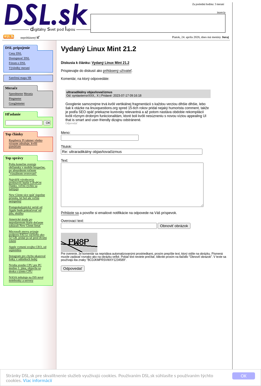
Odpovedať (71, 123)
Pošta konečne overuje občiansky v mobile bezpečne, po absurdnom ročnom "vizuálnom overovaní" (27, 169)
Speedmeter (16, 93)
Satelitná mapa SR (20, 77)
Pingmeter (15, 98)
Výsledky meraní (19, 67)
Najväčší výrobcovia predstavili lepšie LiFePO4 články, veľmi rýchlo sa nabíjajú (25, 184)
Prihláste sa (70, 221)
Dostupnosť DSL (19, 58)
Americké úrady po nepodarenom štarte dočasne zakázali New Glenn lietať (26, 222)
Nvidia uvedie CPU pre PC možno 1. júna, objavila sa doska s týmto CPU (25, 268)
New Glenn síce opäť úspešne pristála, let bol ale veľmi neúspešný (27, 198)
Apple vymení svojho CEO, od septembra (27, 248)
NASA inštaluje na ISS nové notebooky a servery (26, 279)
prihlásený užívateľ (117, 71)
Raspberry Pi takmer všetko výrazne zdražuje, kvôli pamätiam (25, 143)
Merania (28, 93)
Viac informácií (37, 381)
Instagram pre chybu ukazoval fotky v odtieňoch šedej (27, 257)
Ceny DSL (15, 53)
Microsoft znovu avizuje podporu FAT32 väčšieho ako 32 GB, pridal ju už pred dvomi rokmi (28, 236)
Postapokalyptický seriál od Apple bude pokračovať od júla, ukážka (25, 210)
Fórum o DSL (17, 63)
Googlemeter (17, 103)
